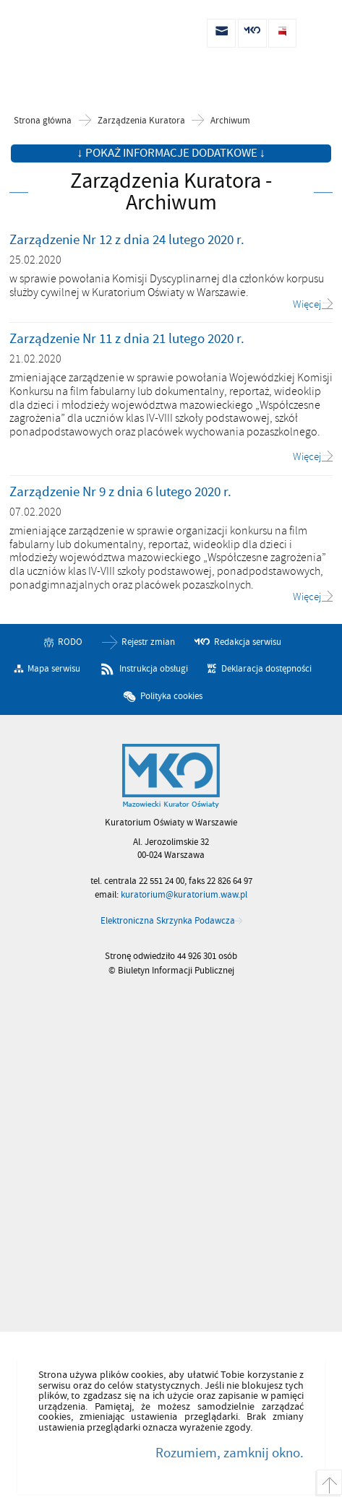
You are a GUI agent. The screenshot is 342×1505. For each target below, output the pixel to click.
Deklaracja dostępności (266, 669)
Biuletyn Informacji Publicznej (87, 33)
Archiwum (230, 121)
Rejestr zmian (148, 642)
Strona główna (43, 121)
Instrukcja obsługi (153, 669)
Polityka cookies (171, 696)
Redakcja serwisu (247, 642)
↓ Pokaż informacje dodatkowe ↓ (171, 153)
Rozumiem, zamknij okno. (229, 1453)
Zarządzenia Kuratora (141, 121)
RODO (70, 642)
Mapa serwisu (53, 669)
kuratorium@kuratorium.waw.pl (184, 895)
